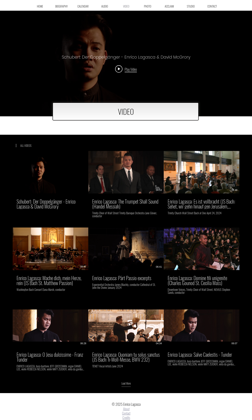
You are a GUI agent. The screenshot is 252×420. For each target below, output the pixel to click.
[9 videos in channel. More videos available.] (126, 261)
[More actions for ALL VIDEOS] (23, 145)
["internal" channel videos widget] (126, 63)
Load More (126, 383)
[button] (23, 145)
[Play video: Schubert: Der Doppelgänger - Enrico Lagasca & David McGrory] (126, 69)
